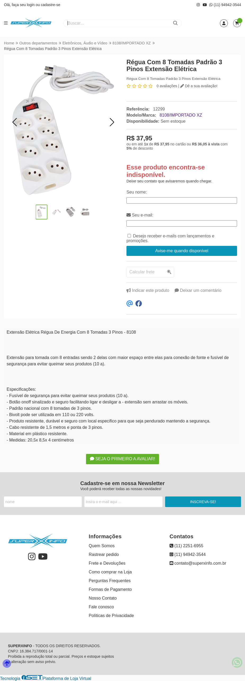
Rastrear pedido (104, 554)
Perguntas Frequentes (109, 580)
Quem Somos (102, 546)
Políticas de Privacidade (111, 615)
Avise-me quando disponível (181, 251)
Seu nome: (136, 192)
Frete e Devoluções (107, 563)
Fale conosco (101, 607)
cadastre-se (50, 5)
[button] (15, 122)
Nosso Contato (103, 598)
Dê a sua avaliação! (198, 86)
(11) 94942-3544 (225, 5)
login (31, 5)
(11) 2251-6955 (186, 546)
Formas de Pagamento (110, 589)
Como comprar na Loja (110, 572)
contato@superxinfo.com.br (198, 563)
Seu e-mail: (139, 215)
